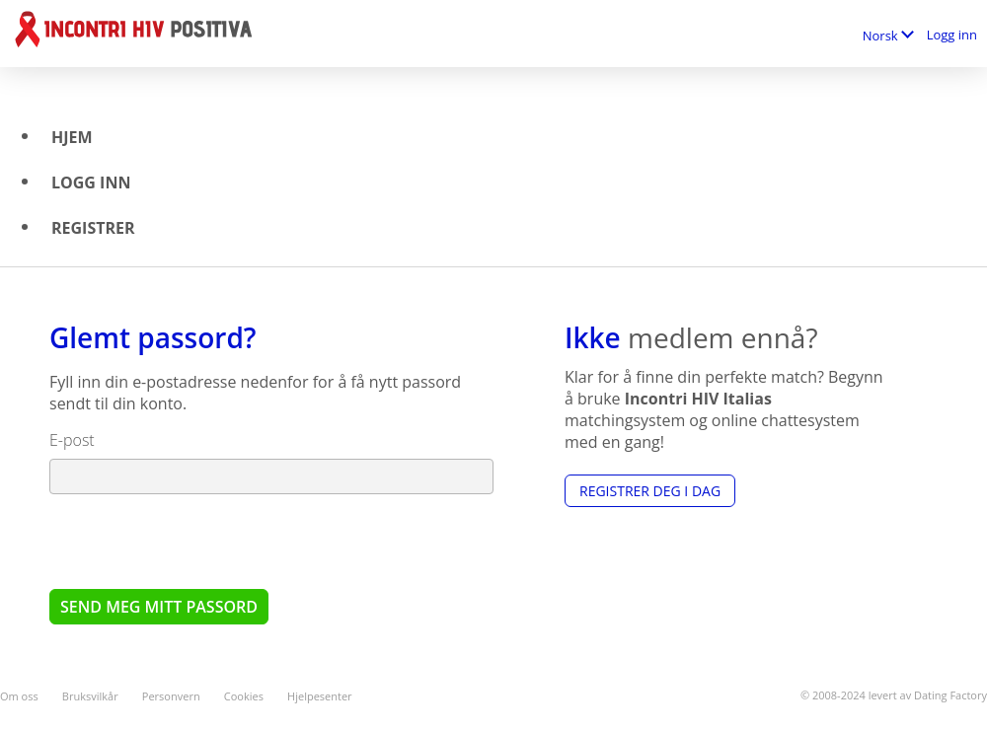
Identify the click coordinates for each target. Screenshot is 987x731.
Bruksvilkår (90, 696)
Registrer (93, 228)
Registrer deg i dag (650, 490)
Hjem (72, 137)
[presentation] (199, 540)
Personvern (171, 696)
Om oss (19, 696)
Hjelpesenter (319, 696)
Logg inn (952, 34)
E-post (72, 440)
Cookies (244, 696)
